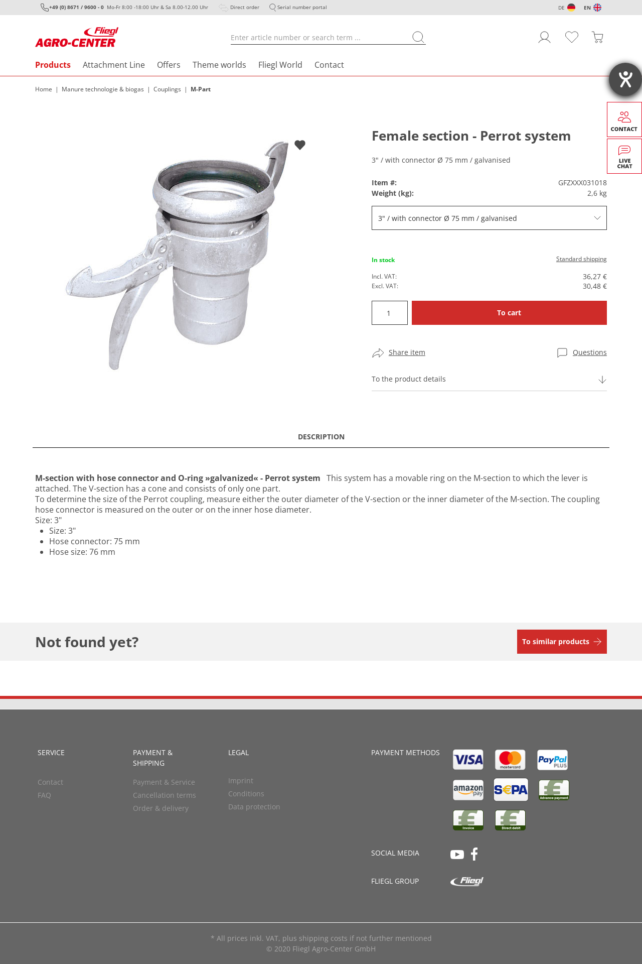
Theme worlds (219, 64)
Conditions (246, 793)
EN (587, 7)
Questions (590, 352)
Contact (329, 64)
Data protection (254, 806)
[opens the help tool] (625, 79)
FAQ (44, 795)
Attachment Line (114, 64)
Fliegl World (280, 64)
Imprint (240, 780)
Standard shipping (581, 259)
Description (321, 436)
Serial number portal (302, 7)
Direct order (244, 7)
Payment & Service (164, 782)
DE (561, 7)
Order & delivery (161, 808)
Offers (169, 64)
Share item (407, 352)
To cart (509, 312)
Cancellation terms (164, 795)
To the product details (409, 379)
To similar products (555, 641)
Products (53, 64)
